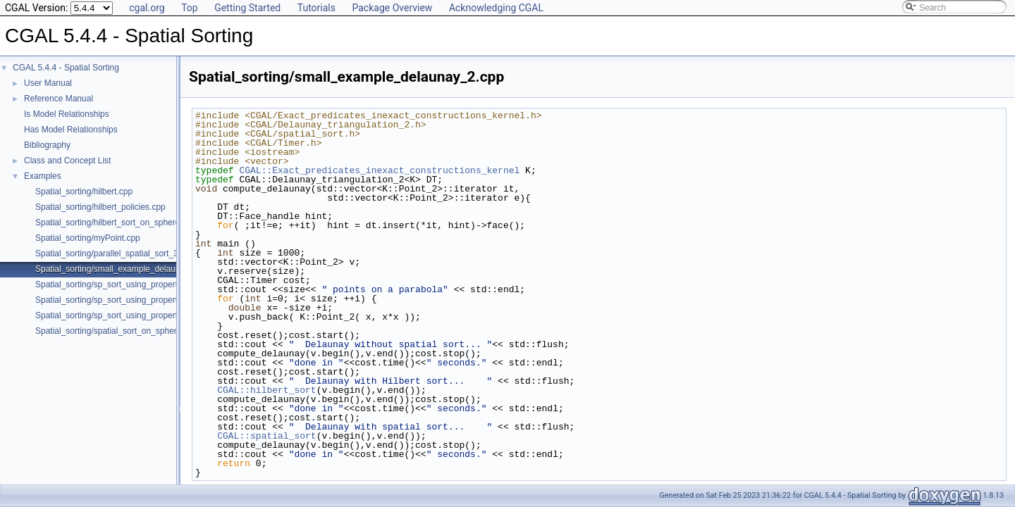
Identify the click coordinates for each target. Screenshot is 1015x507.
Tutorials (316, 7)
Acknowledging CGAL (496, 7)
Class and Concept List (67, 160)
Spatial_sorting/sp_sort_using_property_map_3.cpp (131, 300)
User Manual (48, 83)
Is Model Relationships (66, 114)
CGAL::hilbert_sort (266, 390)
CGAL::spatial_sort (266, 436)
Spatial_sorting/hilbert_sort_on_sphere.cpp (115, 222)
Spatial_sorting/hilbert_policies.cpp (100, 207)
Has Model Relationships (71, 129)
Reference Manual (58, 99)
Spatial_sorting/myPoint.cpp (87, 238)
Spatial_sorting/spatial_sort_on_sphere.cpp (116, 331)
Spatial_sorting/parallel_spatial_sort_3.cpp (114, 253)
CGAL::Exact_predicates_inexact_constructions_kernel (379, 170)
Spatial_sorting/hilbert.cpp (84, 191)
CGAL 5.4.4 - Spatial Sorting (66, 68)
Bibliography (47, 145)
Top (189, 7)
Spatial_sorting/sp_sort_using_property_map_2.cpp (131, 284)
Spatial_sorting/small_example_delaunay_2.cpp (124, 269)
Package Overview (392, 7)
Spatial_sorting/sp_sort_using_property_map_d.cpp (131, 315)
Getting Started (247, 7)
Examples (42, 176)
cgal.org (146, 7)
